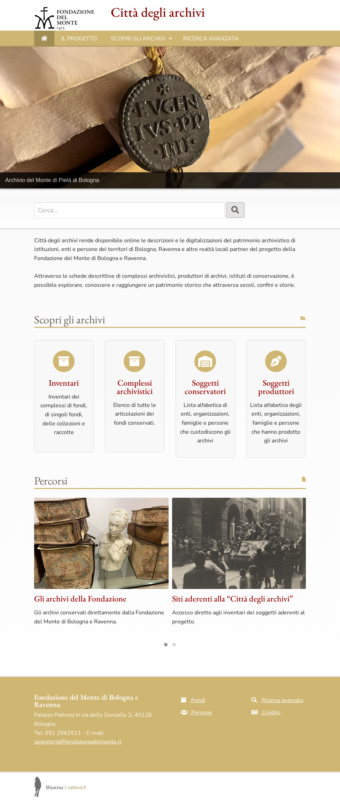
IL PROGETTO (79, 38)
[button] (166, 644)
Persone (196, 712)
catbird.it (77, 787)
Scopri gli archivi (142, 41)
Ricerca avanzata (211, 38)
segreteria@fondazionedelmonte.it (78, 742)
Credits (266, 712)
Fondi (193, 700)
